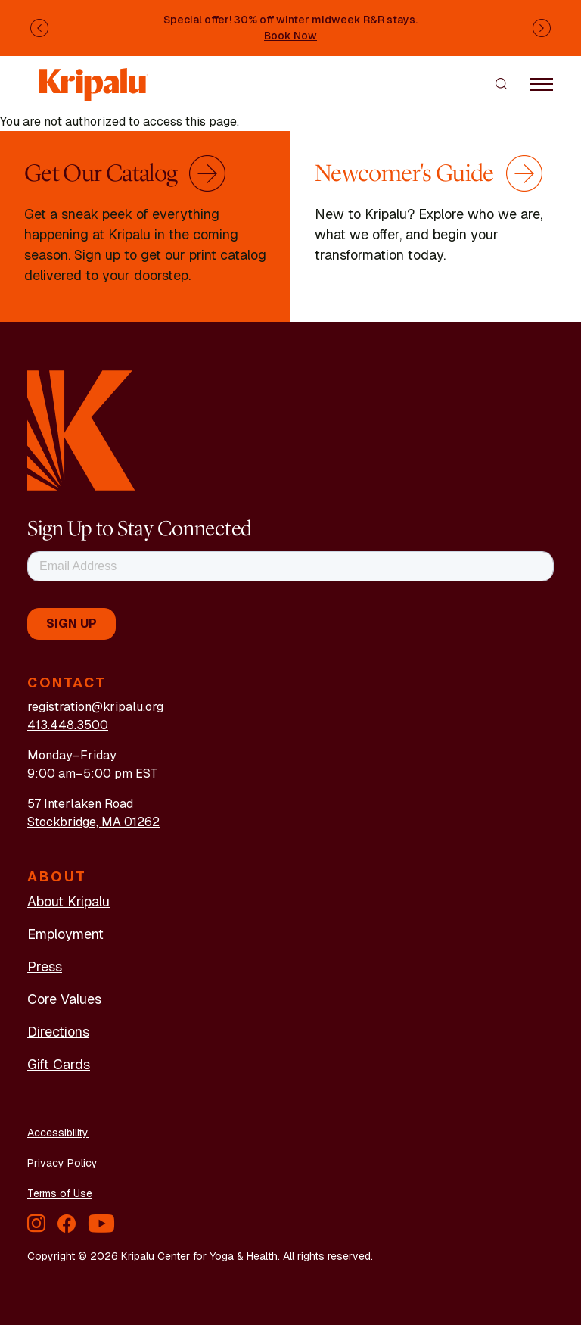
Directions (58, 1031)
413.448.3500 (67, 725)
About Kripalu (68, 901)
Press (44, 966)
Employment (65, 934)
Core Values (64, 999)
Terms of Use (59, 1193)
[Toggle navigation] (542, 83)
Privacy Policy (62, 1163)
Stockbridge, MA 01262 (93, 822)
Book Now (290, 35)
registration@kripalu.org (95, 707)
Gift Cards (58, 1064)
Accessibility (58, 1133)
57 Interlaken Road (80, 804)
